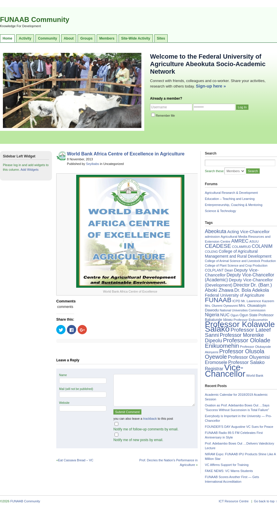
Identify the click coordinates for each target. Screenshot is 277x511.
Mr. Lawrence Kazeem (257, 301)
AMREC (239, 241)
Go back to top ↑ (265, 501)
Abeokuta (215, 231)
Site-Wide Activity (135, 38)
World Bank (254, 375)
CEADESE (218, 246)
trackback (150, 418)
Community (47, 38)
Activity (25, 38)
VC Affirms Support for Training (226, 465)
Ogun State (248, 315)
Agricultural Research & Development (231, 192)
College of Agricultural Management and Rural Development (238, 254)
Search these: (214, 171)
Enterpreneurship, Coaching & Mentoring (233, 205)
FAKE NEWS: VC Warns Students (229, 471)
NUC (225, 314)
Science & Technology (220, 211)
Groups (86, 38)
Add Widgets (29, 169)
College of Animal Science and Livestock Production (240, 261)
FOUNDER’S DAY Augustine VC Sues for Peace (239, 426)
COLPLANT (214, 270)
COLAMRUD (241, 246)
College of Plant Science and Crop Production (236, 265)
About (69, 38)
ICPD (236, 301)
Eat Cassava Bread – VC (75, 460)
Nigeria (212, 314)
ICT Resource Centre (234, 501)
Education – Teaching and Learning (229, 198)
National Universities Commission (243, 310)
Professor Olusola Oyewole (234, 354)
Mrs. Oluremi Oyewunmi (221, 305)
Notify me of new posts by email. (138, 440)
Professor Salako (246, 362)
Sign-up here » (211, 85)
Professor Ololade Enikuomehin (237, 343)
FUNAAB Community (34, 19)
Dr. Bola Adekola (251, 290)
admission (212, 236)
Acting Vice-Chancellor (248, 231)
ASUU (254, 241)
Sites (161, 38)
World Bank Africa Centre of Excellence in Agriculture (126, 153)
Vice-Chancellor (225, 370)
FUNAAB (218, 300)
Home (7, 38)
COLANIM (262, 246)
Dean (228, 270)
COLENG (211, 251)
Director (241, 284)
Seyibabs (92, 164)
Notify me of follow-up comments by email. (145, 429)
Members (107, 38)
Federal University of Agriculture (234, 295)
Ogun (235, 315)
